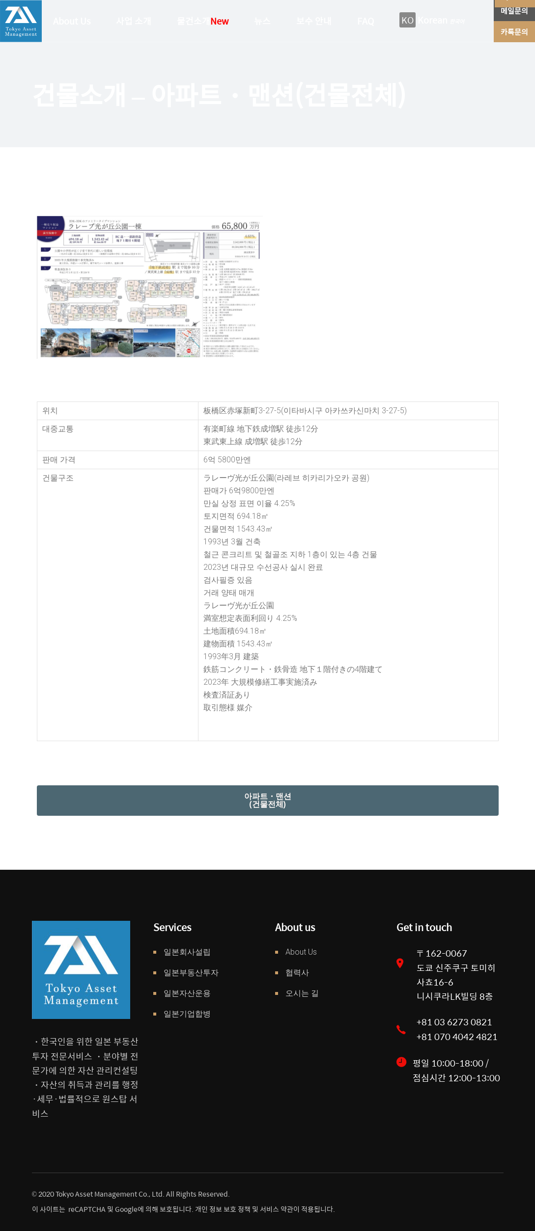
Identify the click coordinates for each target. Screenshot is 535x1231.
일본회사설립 (187, 952)
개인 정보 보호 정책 (222, 1209)
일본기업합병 (187, 1013)
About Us (301, 952)
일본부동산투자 (191, 972)
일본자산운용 (187, 993)
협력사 (297, 972)
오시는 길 (302, 993)
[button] (268, 800)
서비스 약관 (276, 1209)
